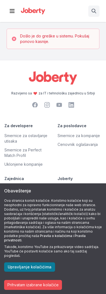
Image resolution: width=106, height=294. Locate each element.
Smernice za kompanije (79, 135)
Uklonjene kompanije (23, 164)
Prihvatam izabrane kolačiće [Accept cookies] (33, 284)
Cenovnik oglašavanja (78, 144)
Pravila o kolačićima (56, 236)
